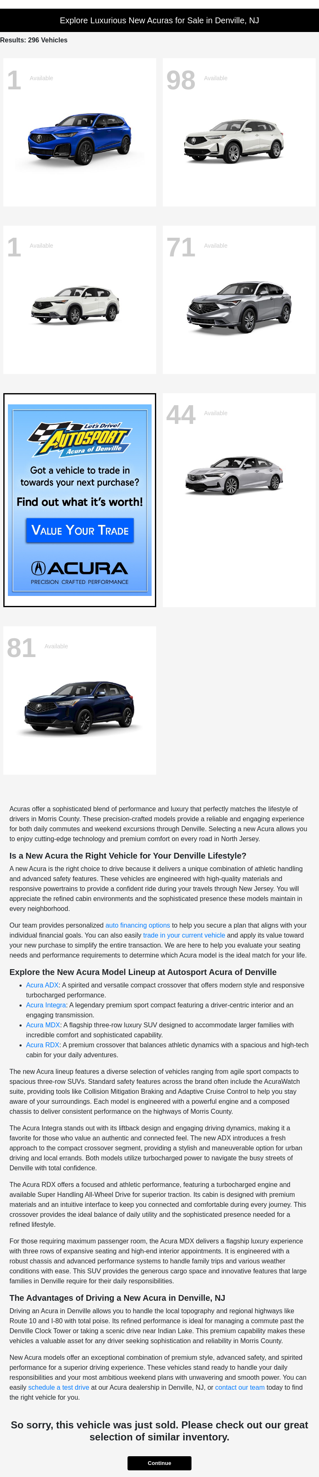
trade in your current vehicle (184, 935)
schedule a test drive (58, 1387)
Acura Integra (46, 1005)
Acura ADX (42, 985)
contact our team (240, 1387)
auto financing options (138, 925)
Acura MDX (43, 1025)
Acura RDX (42, 1045)
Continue (159, 1463)
